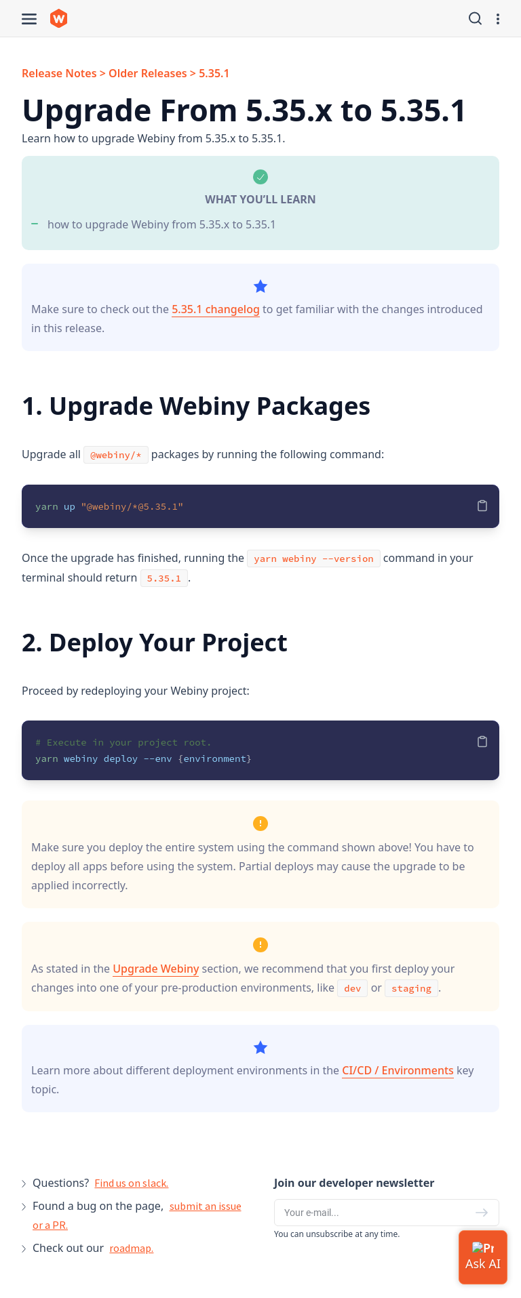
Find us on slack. (131, 1183)
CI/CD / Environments (398, 1070)
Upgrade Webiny (156, 968)
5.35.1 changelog (216, 309)
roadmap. (131, 1248)
